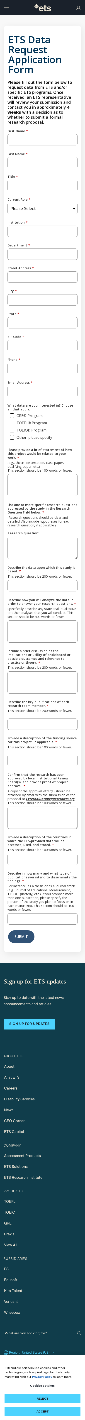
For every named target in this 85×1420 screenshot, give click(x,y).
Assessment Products (22, 1156)
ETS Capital (14, 1132)
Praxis (9, 1234)
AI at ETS (11, 1077)
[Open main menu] (6, 7)
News (8, 1110)
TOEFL (9, 1201)
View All (10, 1245)
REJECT (42, 1398)
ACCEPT (42, 1411)
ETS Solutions (16, 1166)
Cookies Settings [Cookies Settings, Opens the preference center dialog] (42, 1385)
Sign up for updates (29, 1024)
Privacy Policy (42, 1377)
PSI (7, 1269)
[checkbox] (42, 426)
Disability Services (19, 1099)
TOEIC (9, 1212)
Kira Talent (13, 1291)
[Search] (79, 1333)
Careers (10, 1088)
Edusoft (10, 1280)
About (9, 1066)
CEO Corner (14, 1121)
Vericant (11, 1301)
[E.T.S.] (42, 7)
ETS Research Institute (23, 1177)
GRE (8, 1223)
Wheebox (12, 1312)
